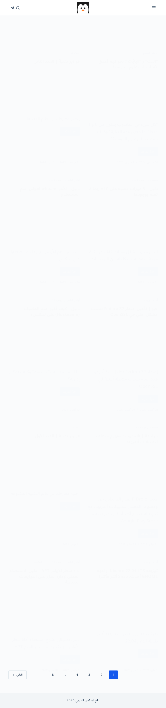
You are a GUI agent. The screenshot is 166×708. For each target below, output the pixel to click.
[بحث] (17, 7)
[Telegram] (12, 7)
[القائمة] (154, 8)
